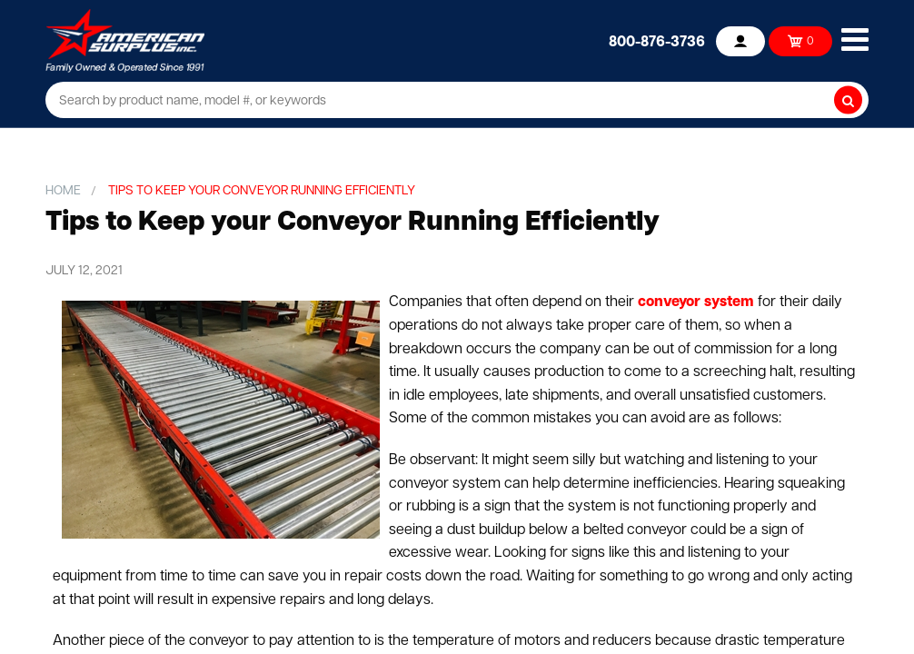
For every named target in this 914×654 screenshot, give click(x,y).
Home (63, 191)
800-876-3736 (657, 42)
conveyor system (696, 302)
